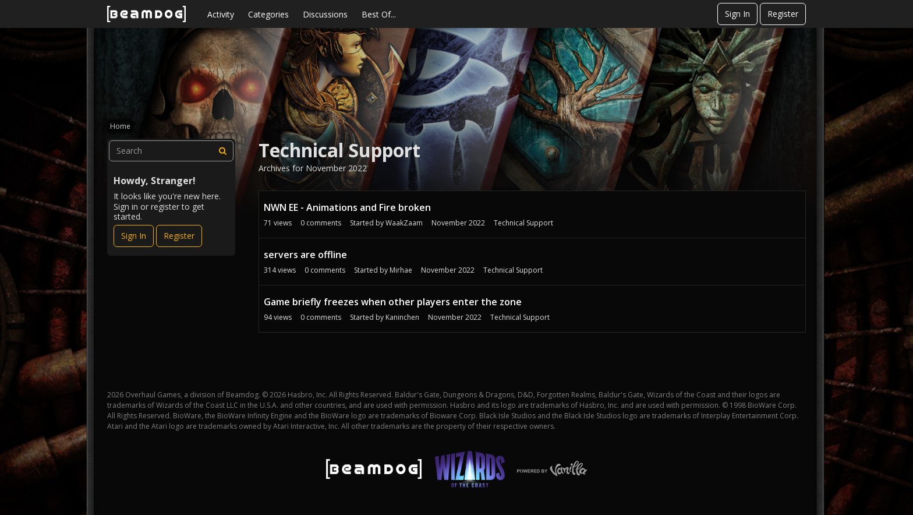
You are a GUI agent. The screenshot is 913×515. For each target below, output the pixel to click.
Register (782, 13)
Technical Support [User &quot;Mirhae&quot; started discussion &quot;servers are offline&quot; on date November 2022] (513, 270)
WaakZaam (404, 223)
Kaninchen (402, 317)
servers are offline (305, 254)
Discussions (325, 14)
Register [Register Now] (179, 235)
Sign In (737, 13)
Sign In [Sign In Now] (133, 235)
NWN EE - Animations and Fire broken (347, 207)
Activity (220, 14)
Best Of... (379, 14)
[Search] (223, 150)
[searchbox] (171, 150)
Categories (268, 14)
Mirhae (401, 270)
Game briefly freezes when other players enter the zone (393, 301)
